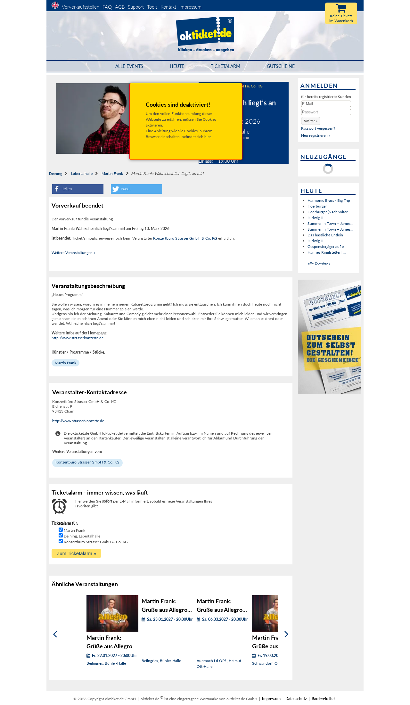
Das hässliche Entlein (325, 235)
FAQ (107, 7)
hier (207, 136)
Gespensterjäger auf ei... (328, 246)
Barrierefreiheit (324, 698)
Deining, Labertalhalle (82, 536)
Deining (55, 173)
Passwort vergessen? (318, 128)
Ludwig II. (316, 217)
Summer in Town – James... (330, 223)
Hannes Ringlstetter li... (327, 252)
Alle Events (129, 66)
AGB (120, 7)
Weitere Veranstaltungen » (73, 252)
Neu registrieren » (315, 135)
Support (136, 7)
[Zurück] (55, 634)
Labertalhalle (82, 173)
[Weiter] (286, 634)
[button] (77, 189)
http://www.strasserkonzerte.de (77, 337)
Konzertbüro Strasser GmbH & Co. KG (185, 238)
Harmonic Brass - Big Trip (329, 200)
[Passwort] (326, 112)
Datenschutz (296, 698)
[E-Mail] (326, 104)
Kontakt (168, 7)
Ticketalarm (225, 66)
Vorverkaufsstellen (80, 7)
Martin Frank (112, 173)
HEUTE (177, 66)
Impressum (190, 7)
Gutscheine (281, 66)
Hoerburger (317, 206)
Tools (152, 7)
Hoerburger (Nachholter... (329, 211)
